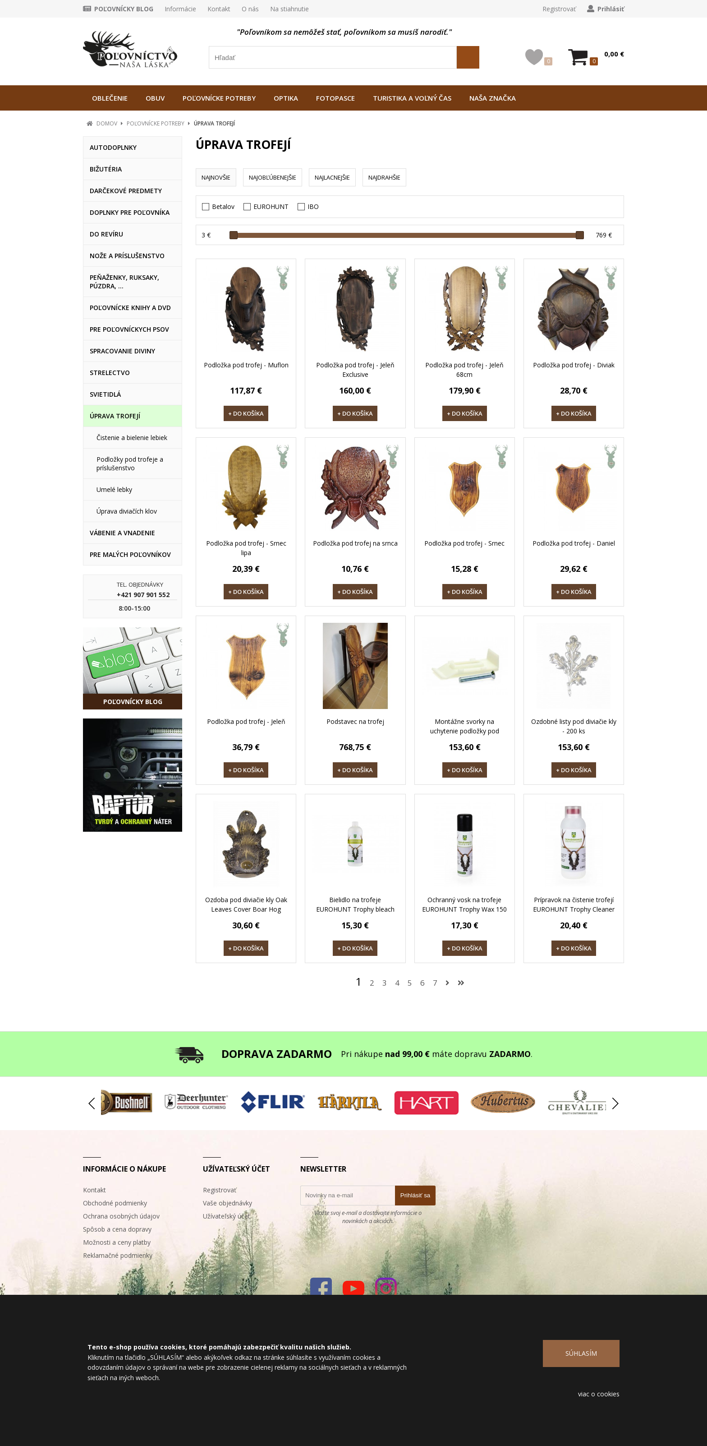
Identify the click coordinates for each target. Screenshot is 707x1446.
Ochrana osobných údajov (121, 1216)
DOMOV (106, 123)
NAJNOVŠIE (216, 177)
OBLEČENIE (110, 97)
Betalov (223, 206)
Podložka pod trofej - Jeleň (246, 721)
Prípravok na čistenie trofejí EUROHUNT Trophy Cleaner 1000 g (574, 909)
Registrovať (559, 9)
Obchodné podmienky (115, 1203)
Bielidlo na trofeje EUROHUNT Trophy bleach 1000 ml (355, 909)
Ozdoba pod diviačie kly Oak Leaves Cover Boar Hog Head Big (246, 909)
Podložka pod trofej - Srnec (464, 543)
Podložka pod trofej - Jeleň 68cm (464, 370)
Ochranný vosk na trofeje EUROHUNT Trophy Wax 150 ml (464, 909)
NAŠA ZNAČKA (492, 97)
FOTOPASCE (335, 97)
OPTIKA (286, 97)
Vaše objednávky (227, 1203)
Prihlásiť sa (415, 1195)
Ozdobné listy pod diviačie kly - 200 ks (573, 726)
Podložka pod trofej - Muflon (246, 365)
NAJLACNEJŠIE (332, 177)
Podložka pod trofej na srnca (355, 543)
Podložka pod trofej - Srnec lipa (246, 548)
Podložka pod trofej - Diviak (574, 365)
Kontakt (218, 9)
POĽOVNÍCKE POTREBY (219, 97)
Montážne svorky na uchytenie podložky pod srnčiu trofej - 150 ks (464, 731)
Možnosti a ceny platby (117, 1242)
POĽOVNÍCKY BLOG (123, 9)
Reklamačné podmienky (117, 1255)
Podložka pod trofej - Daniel (574, 543)
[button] (615, 1103)
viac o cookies (599, 1394)
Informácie (180, 9)
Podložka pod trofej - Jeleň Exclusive (355, 370)
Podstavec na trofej (355, 721)
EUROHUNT (271, 206)
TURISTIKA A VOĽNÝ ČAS (412, 97)
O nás (250, 9)
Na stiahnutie (289, 9)
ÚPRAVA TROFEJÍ (214, 123)
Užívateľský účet (226, 1216)
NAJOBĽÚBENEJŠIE (272, 177)
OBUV (155, 97)
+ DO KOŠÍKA (246, 413)
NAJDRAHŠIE (384, 177)
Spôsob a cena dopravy (117, 1229)
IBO (313, 206)
